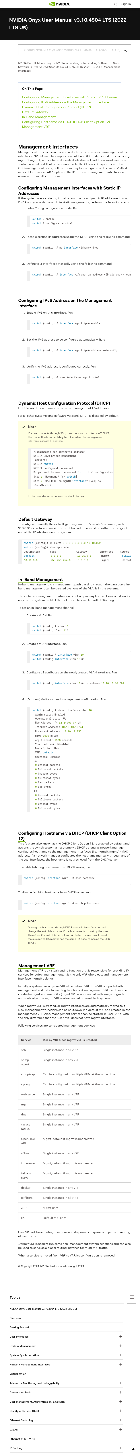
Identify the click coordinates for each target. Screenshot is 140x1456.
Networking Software (96, 63)
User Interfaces (19, 1325)
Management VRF (36, 127)
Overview (15, 1306)
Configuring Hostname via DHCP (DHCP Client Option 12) (66, 122)
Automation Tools (20, 1381)
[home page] (59, 4)
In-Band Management (39, 117)
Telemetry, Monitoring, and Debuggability (34, 1371)
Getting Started (19, 1316)
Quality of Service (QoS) (24, 1399)
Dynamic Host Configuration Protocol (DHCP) (56, 107)
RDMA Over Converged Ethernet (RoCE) (34, 1446)
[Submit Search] (123, 50)
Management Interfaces (48, 147)
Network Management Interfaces (30, 1353)
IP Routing (16, 1437)
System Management (23, 1334)
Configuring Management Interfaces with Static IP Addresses (69, 97)
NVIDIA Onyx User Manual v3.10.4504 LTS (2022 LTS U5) (67, 67)
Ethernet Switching (21, 1409)
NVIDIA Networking (67, 63)
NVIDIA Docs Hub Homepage (35, 63)
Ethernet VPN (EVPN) (22, 1427)
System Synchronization (24, 1344)
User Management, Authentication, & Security (37, 1390)
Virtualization (18, 1362)
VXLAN (14, 1418)
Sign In (126, 4)
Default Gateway (35, 112)
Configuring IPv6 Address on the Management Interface (65, 102)
